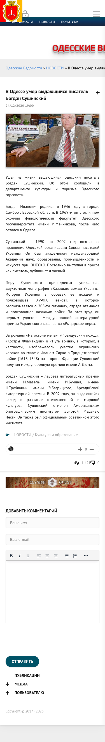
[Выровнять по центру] (47, 555)
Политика (69, 21)
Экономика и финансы (30, 28)
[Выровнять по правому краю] (56, 555)
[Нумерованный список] (75, 555)
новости (47, 21)
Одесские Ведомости (24, 67)
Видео (90, 35)
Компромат (69, 35)
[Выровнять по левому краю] (39, 555)
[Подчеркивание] (28, 555)
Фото (14, 41)
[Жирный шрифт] (11, 555)
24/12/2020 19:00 (20, 105)
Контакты (33, 41)
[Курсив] (19, 555)
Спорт (62, 28)
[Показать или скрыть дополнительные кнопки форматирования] (86, 555)
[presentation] (48, 639)
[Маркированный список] (66, 555)
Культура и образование (31, 35)
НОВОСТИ (55, 67)
